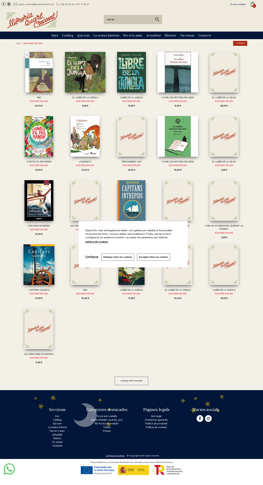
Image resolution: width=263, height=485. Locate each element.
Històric (170, 35)
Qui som (83, 35)
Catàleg (67, 35)
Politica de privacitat (156, 423)
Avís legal (156, 416)
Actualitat (153, 35)
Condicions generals (156, 419)
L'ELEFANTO (85, 161)
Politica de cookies (156, 427)
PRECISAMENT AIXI (131, 161)
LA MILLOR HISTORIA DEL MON (178, 97)
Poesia (107, 430)
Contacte (204, 35)
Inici (55, 35)
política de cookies (96, 241)
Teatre (107, 427)
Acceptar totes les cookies (154, 257)
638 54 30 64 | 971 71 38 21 (74, 4)
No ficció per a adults (107, 423)
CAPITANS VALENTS (39, 290)
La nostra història (106, 35)
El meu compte (238, 4)
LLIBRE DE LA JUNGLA (131, 97)
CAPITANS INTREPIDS (39, 225)
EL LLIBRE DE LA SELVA (224, 97)
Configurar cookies (115, 455)
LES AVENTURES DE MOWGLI (39, 354)
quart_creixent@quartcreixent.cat (36, 4)
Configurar (91, 256)
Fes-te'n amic (132, 35)
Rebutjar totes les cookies (118, 257)
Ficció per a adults (107, 416)
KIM (39, 97)
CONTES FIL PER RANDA (39, 161)
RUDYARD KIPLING (39, 101)
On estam (187, 35)
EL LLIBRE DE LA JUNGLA (85, 97)
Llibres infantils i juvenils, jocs (107, 419)
